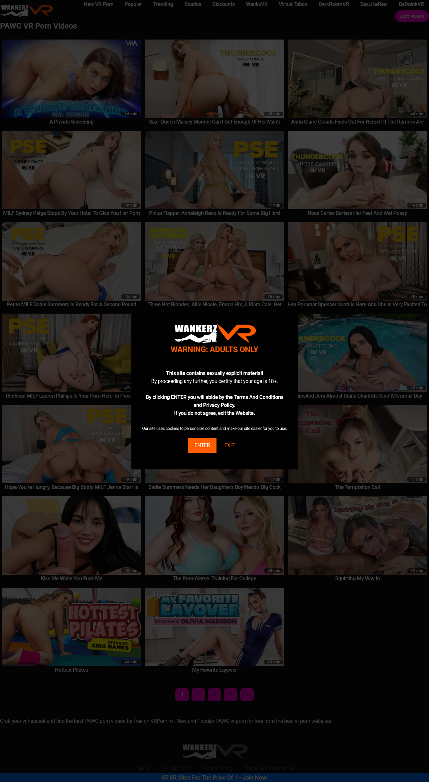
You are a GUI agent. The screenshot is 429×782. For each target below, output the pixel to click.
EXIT (229, 445)
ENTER (202, 445)
